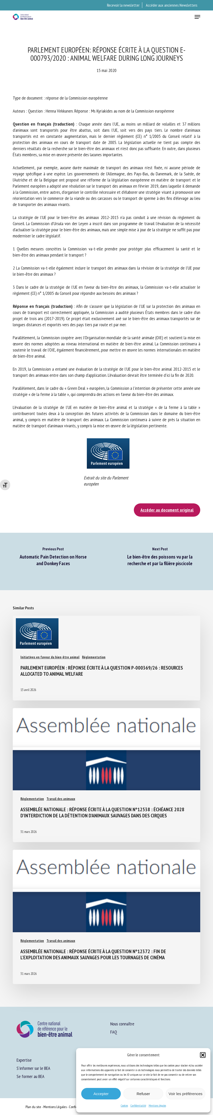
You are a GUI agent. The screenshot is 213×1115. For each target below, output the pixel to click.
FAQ (113, 1032)
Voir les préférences (186, 1094)
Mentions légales (157, 1105)
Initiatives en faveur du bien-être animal (49, 657)
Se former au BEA (30, 1076)
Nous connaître (122, 1024)
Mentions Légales (55, 1107)
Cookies (124, 1105)
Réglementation (93, 657)
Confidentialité (138, 1105)
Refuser (143, 1094)
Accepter (101, 1094)
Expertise (24, 1060)
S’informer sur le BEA (33, 1068)
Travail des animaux (60, 798)
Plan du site (33, 1107)
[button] (202, 1055)
